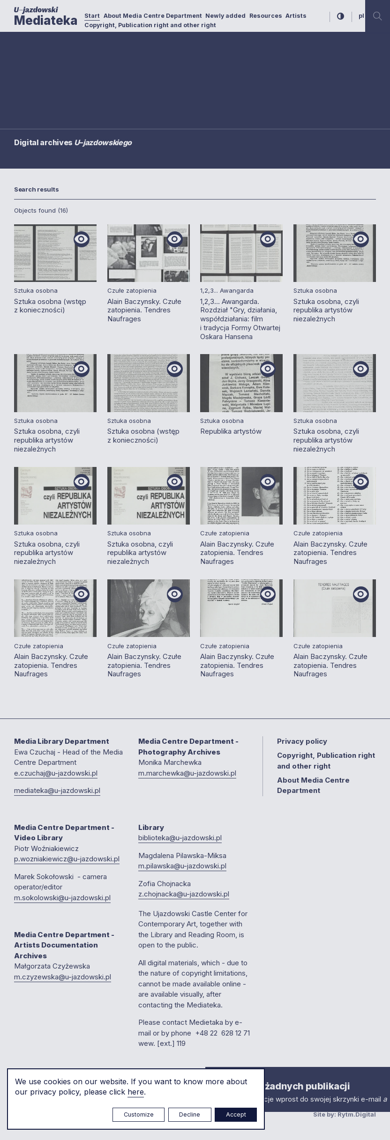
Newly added (225, 15)
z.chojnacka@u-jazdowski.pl (183, 893)
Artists (296, 15)
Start (92, 15)
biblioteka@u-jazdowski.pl (180, 837)
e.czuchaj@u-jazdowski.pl (56, 773)
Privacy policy (302, 741)
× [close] (214, 1075)
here (136, 1091)
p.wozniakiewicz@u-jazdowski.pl (67, 858)
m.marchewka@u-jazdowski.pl (187, 773)
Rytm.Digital (357, 1114)
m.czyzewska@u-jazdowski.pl (62, 976)
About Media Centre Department (153, 15)
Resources (265, 15)
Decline (189, 1114)
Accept (236, 1114)
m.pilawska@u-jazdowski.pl (182, 865)
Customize (139, 1114)
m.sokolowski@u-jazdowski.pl (62, 897)
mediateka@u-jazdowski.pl (57, 790)
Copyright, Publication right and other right (150, 25)
